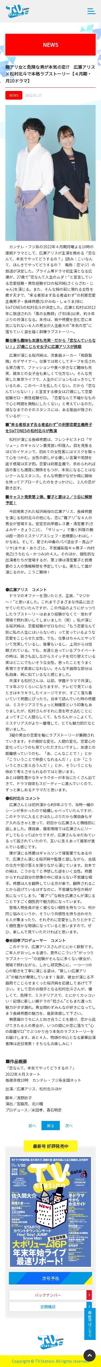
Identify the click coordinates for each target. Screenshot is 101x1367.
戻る (50, 1125)
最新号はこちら (90, 1324)
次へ (69, 1125)
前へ (32, 1125)
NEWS (13, 95)
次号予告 (50, 1278)
